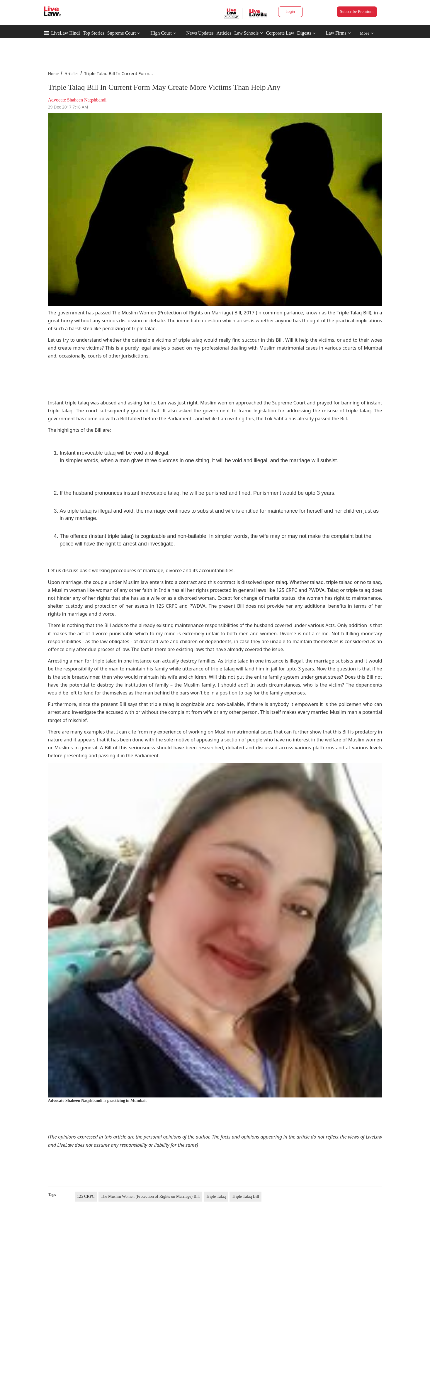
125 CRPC (86, 1196)
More (367, 33)
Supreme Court (121, 33)
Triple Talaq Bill (245, 1196)
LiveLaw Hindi (65, 33)
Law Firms (338, 33)
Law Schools (248, 33)
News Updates (200, 33)
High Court (160, 33)
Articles (223, 33)
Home (53, 73)
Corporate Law (280, 33)
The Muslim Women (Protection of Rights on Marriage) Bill (150, 1196)
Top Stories (93, 33)
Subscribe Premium (357, 11)
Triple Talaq (216, 1196)
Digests (304, 33)
